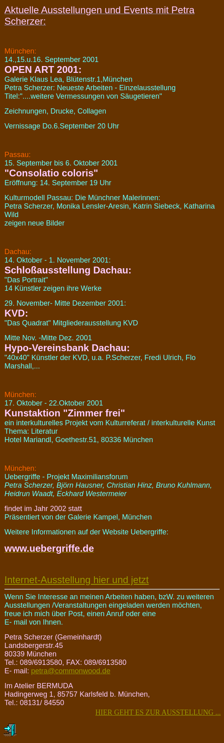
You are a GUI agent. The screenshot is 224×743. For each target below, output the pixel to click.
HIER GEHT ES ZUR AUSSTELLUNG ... (158, 712)
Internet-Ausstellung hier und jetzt (76, 579)
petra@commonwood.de (70, 671)
